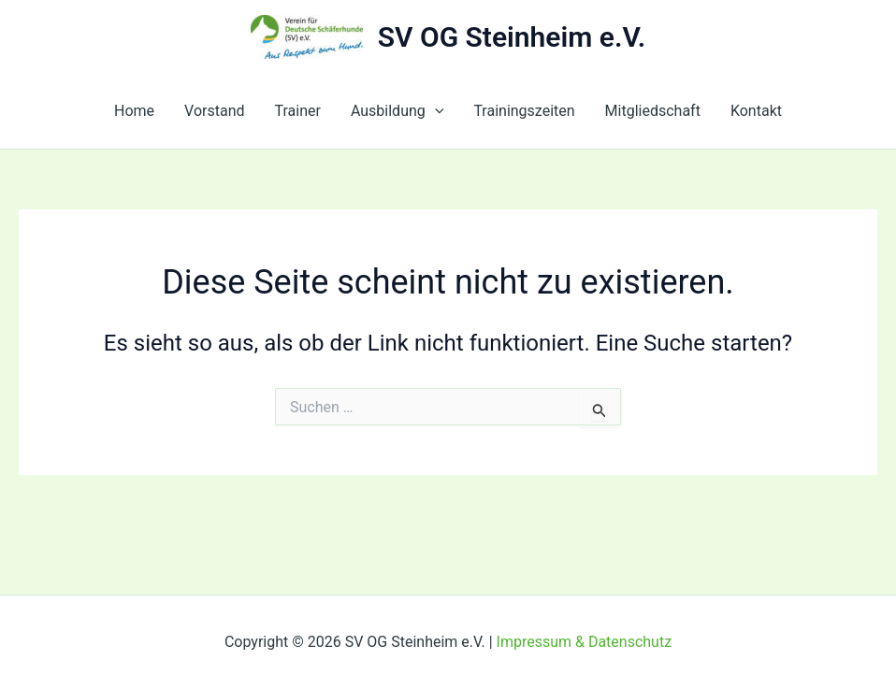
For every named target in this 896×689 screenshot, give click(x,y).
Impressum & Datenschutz (584, 642)
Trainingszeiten (523, 111)
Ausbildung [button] (397, 111)
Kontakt (756, 111)
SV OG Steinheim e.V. (512, 37)
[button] (435, 111)
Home (134, 111)
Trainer (298, 111)
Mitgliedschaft (653, 111)
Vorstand (214, 111)
